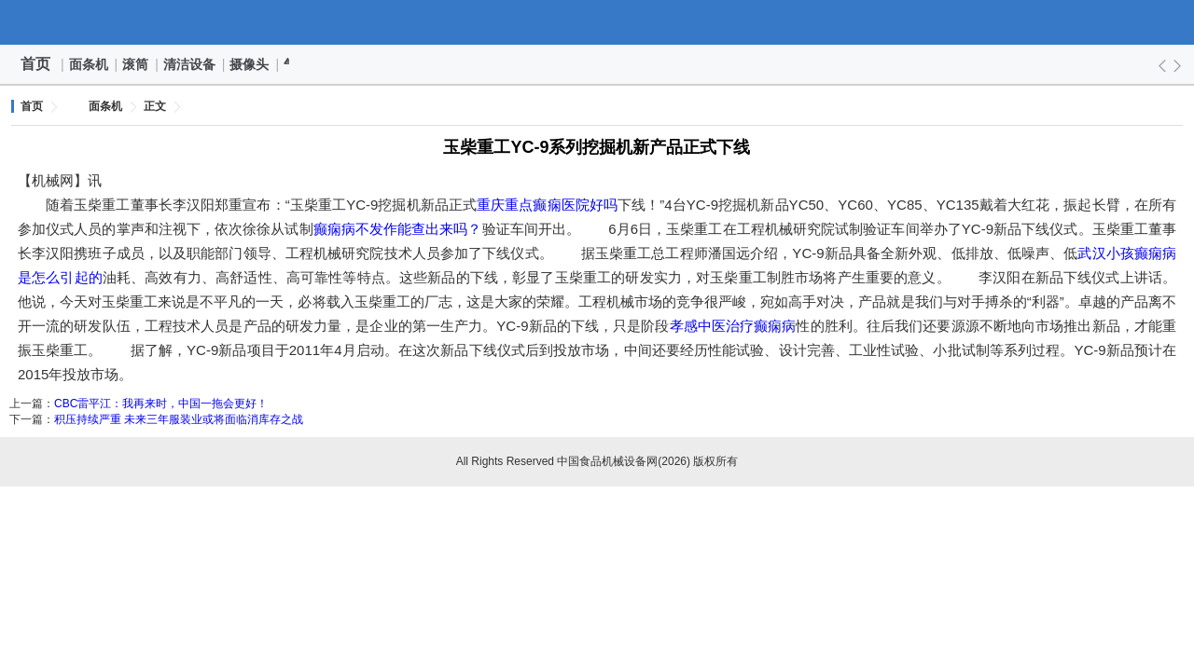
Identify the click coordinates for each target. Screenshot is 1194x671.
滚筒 (136, 64)
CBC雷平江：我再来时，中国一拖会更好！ (161, 403)
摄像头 (250, 64)
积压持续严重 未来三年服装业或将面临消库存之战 (178, 419)
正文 (155, 106)
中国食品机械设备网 (597, 22)
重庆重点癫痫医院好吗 (547, 204)
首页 (35, 64)
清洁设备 (190, 64)
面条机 (89, 64)
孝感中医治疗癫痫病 (733, 326)
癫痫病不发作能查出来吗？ (397, 229)
